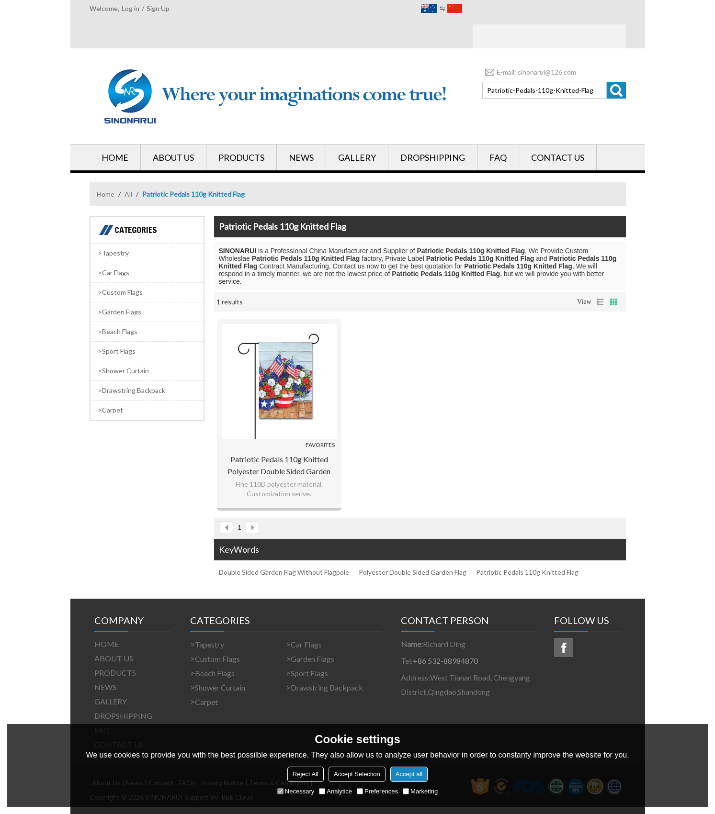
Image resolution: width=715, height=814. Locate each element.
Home (105, 194)
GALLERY (357, 157)
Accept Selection (357, 774)
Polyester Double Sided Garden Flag (412, 572)
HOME (115, 157)
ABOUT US (173, 157)
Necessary (295, 791)
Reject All (305, 774)
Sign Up (158, 8)
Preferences (377, 791)
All (128, 194)
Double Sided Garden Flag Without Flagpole (284, 572)
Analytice (335, 791)
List (600, 302)
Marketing (420, 791)
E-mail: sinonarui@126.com (529, 72)
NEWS (301, 157)
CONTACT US (557, 157)
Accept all (409, 774)
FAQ (498, 157)
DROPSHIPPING (432, 157)
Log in (130, 8)
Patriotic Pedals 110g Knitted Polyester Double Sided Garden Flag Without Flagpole (278, 466)
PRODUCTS (241, 157)
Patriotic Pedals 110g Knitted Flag (527, 572)
